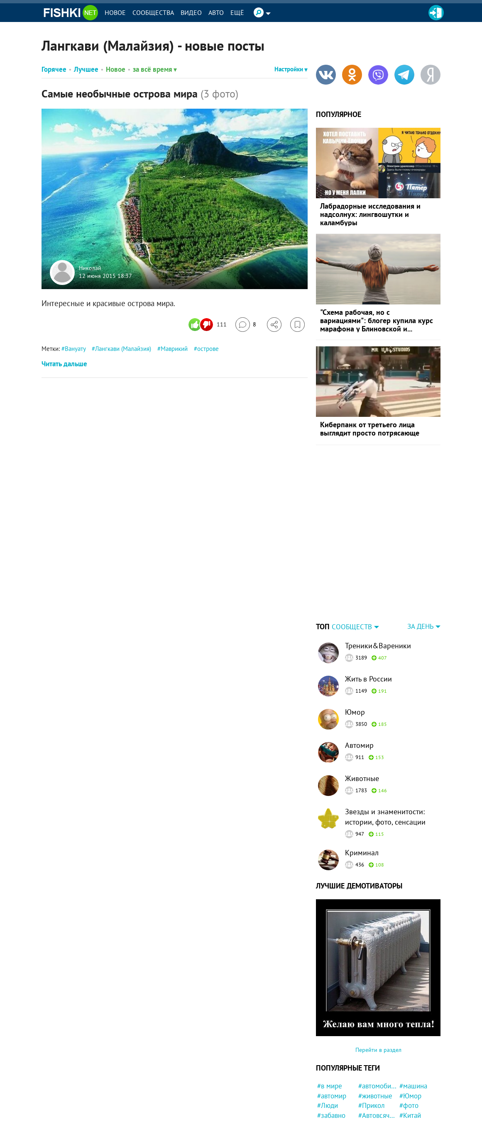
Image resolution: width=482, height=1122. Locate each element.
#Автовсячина (377, 1063)
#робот (369, 1073)
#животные (375, 1044)
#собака (329, 1083)
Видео (191, 12)
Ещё (237, 12)
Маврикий (174, 349)
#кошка (328, 1102)
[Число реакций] (209, 324)
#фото (408, 1053)
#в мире (329, 1034)
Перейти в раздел (378, 998)
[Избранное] (297, 324)
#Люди (327, 1053)
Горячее (54, 69)
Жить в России (368, 627)
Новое (115, 12)
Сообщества (153, 12)
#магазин (413, 1073)
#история (413, 1083)
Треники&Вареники (378, 594)
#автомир (331, 1044)
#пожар (328, 1112)
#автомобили (377, 1034)
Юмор (355, 660)
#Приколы (415, 1102)
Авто (216, 12)
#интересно (335, 1073)
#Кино (408, 1093)
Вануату (75, 349)
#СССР (368, 1102)
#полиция (414, 1112)
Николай (90, 268)
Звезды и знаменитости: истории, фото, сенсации (385, 765)
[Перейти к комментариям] (245, 324)
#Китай (410, 1063)
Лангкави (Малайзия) (123, 349)
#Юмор (410, 1044)
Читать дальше (64, 363)
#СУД (325, 1093)
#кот (365, 1112)
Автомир (359, 693)
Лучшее (86, 69)
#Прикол (371, 1053)
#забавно (331, 1063)
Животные (362, 726)
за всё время (155, 69)
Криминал (362, 801)
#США (367, 1093)
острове (208, 349)
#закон (368, 1083)
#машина (413, 1034)
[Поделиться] (274, 324)
